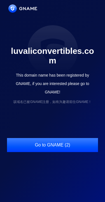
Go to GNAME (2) (52, 145)
